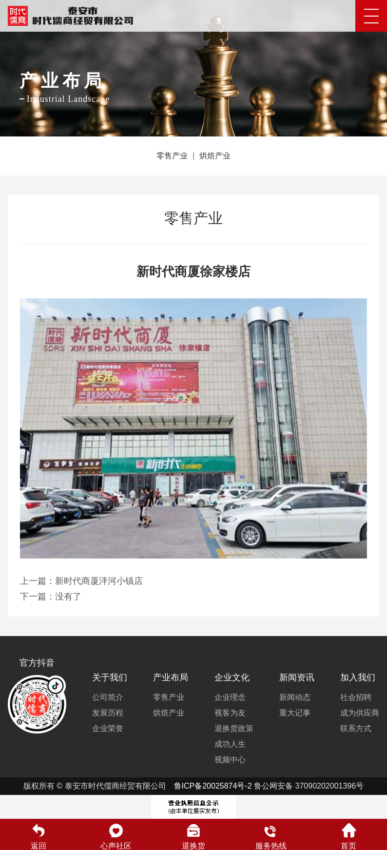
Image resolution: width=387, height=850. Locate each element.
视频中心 (230, 759)
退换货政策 (233, 728)
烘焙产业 (215, 156)
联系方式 (355, 728)
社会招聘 (355, 697)
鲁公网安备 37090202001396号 (309, 786)
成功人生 (230, 744)
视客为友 (230, 713)
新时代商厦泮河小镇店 (99, 581)
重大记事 (294, 713)
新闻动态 (294, 697)
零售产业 (172, 156)
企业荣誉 (107, 728)
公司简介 (107, 697)
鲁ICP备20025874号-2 (213, 786)
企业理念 (230, 697)
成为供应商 (359, 713)
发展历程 (107, 713)
